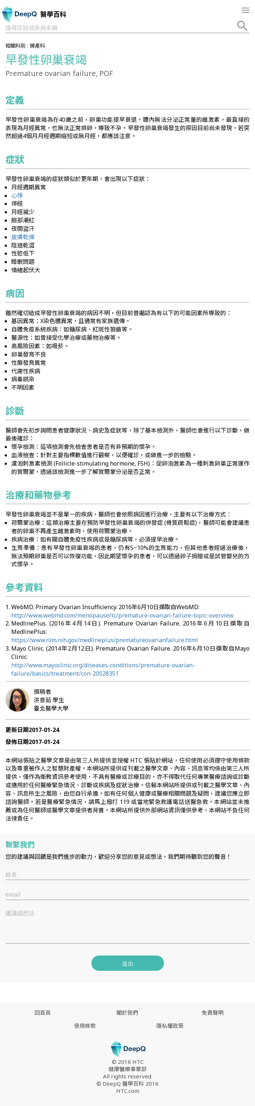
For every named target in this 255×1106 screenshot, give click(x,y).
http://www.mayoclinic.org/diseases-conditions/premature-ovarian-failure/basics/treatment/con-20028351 (103, 669)
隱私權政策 (170, 1025)
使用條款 (85, 1025)
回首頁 (42, 1012)
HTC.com (127, 1090)
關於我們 (127, 1012)
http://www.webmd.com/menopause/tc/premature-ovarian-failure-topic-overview (122, 615)
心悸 (17, 196)
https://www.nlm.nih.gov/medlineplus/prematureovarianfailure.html (104, 640)
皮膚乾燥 (22, 237)
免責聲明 (212, 1012)
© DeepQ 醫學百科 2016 (127, 1083)
